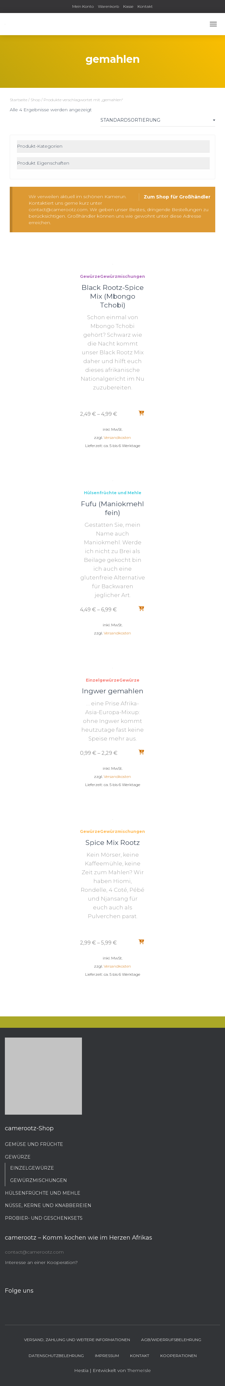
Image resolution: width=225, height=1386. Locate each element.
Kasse (128, 6)
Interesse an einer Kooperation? (41, 1262)
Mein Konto (83, 6)
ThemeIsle (139, 1370)
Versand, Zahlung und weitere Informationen (77, 1339)
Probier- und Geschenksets (44, 1218)
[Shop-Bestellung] (157, 121)
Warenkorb (108, 6)
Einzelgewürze (102, 680)
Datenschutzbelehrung (56, 1355)
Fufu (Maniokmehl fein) (112, 508)
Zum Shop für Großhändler (177, 197)
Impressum (107, 1355)
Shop (35, 99)
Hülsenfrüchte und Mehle (112, 492)
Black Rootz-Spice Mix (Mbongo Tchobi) (113, 296)
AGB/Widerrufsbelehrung (171, 1339)
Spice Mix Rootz (113, 842)
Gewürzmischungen (122, 276)
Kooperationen (178, 1355)
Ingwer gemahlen (112, 691)
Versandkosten (117, 437)
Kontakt (145, 6)
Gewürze (90, 276)
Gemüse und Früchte (34, 1144)
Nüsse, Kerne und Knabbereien (48, 1205)
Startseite (18, 99)
